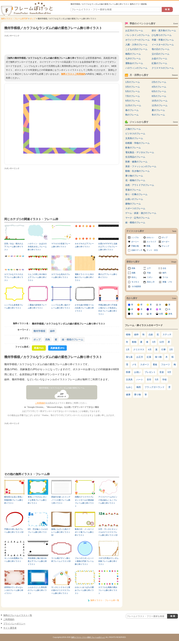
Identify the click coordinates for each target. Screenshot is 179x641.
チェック (165, 246)
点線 (150, 334)
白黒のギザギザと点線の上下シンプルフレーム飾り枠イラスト (107, 247)
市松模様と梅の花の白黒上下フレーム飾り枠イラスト (37, 561)
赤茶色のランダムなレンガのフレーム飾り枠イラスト (13, 590)
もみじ (129, 387)
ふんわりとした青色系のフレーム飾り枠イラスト (37, 590)
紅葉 (149, 357)
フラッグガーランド (154, 387)
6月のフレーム (159, 91)
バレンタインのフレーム (137, 35)
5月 (156, 379)
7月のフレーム (132, 96)
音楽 (161, 372)
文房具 (129, 379)
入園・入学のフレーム (136, 44)
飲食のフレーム (133, 147)
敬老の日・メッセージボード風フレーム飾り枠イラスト (84, 532)
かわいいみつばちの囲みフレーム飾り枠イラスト (84, 590)
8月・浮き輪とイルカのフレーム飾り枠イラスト (38, 532)
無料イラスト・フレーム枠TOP (14, 19)
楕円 (164, 273)
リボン (150, 277)
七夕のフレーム (133, 58)
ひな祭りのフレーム (162, 35)
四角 (47, 339)
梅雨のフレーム (133, 54)
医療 (128, 372)
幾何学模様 (39, 331)
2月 (171, 349)
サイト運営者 (10, 628)
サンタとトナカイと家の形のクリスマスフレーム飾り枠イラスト (60, 590)
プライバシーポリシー (14, 623)
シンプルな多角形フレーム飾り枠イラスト (13, 306)
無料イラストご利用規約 (73, 74)
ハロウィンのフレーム (136, 68)
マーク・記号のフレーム (137, 217)
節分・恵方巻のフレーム (164, 30)
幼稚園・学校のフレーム (137, 143)
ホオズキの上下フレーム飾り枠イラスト (84, 245)
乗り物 (137, 394)
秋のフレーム (132, 114)
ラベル (165, 277)
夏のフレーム (158, 110)
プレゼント (150, 372)
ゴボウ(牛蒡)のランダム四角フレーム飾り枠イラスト (108, 561)
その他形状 (136, 286)
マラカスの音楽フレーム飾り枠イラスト (60, 245)
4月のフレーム (159, 86)
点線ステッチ (137, 250)
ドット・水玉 (152, 250)
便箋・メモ (167, 282)
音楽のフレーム (133, 189)
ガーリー (135, 242)
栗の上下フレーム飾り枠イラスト (107, 275)
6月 (169, 372)
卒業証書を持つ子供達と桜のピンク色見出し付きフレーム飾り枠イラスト (107, 309)
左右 (164, 268)
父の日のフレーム (160, 54)
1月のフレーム (132, 82)
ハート (139, 379)
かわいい (150, 237)
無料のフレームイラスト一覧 (17, 615)
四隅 (133, 273)
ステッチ (167, 334)
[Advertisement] (61, 45)
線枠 (52, 331)
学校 (164, 379)
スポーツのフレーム (135, 208)
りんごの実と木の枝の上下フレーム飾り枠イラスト (37, 277)
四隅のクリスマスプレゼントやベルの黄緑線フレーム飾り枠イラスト (84, 501)
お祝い (137, 372)
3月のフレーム (132, 86)
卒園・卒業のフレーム (163, 40)
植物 (128, 334)
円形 (149, 273)
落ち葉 (129, 357)
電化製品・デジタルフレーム (139, 152)
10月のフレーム (159, 100)
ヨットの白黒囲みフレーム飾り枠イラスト (13, 559)
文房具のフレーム (134, 138)
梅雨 (138, 387)
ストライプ (151, 242)
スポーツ (144, 364)
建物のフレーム (133, 203)
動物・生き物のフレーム (137, 171)
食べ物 (158, 357)
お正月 (139, 357)
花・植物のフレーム (135, 180)
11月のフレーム (133, 105)
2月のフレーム (159, 82)
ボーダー (165, 242)
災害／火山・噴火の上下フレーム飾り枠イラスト (13, 247)
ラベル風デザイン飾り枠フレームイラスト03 (60, 559)
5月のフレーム (132, 91)
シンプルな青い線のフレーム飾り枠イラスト (60, 306)
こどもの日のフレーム (136, 49)
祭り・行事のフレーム (136, 194)
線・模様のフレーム (72, 339)
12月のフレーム (159, 105)
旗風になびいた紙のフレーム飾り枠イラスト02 (60, 532)
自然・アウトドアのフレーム (139, 185)
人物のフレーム (133, 129)
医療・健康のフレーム (136, 161)
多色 (170, 314)
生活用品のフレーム (135, 157)
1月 (127, 349)
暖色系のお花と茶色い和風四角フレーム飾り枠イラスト (13, 500)
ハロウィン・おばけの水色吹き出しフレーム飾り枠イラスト (37, 247)
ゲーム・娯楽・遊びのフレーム (140, 213)
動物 (134, 342)
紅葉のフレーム (159, 63)
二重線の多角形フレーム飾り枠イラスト (37, 306)
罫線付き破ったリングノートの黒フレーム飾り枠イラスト (60, 500)
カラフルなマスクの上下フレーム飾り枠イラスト (13, 277)
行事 (163, 349)
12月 (161, 342)
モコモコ (135, 282)
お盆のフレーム (159, 58)
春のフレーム (132, 110)
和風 (148, 246)
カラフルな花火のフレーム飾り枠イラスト (60, 275)
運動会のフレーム (134, 63)
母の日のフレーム (160, 49)
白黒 (161, 314)
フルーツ (165, 364)
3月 (154, 342)
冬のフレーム (158, 114)
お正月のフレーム (134, 30)
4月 (150, 349)
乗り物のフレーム (134, 175)
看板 (155, 364)
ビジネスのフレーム (135, 133)
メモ (134, 364)
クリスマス (138, 349)
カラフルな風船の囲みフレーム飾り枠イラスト (107, 590)
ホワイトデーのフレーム (137, 40)
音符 (149, 379)
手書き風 (135, 246)
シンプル (135, 237)
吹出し (134, 277)
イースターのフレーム (163, 44)
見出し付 (151, 282)
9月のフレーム (132, 100)
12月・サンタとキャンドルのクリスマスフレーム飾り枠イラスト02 (107, 532)
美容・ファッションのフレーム (140, 166)
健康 (128, 394)
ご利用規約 (40, 403)
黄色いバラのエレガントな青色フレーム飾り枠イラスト (37, 500)
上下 (149, 268)
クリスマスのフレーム (163, 68)
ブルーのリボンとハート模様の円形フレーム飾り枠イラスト (84, 561)
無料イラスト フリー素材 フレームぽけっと (88, 637)
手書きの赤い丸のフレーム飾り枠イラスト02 (13, 530)
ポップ (33, 19)
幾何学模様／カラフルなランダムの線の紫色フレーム (61, 388)
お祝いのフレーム (134, 199)
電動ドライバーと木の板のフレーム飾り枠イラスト (84, 277)
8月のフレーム (159, 96)
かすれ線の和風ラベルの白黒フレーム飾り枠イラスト (84, 308)
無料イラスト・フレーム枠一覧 (104, 600)
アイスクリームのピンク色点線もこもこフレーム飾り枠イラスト (107, 500)
